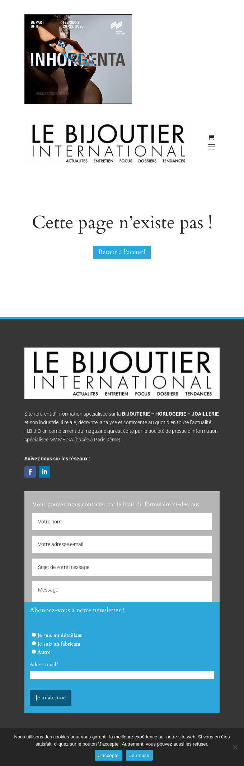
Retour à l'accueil (122, 252)
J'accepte (108, 755)
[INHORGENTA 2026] (78, 102)
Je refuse (140, 755)
